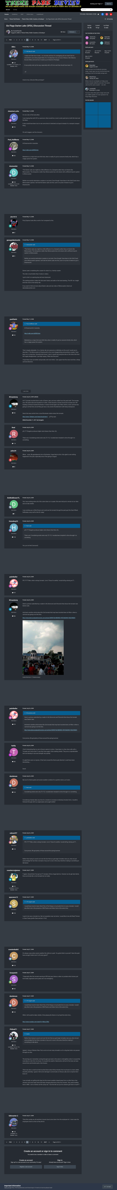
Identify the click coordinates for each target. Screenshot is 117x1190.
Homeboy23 (13, 521)
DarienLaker (93, 37)
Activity (15, 9)
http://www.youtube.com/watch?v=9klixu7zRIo (36, 1021)
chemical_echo (13, 111)
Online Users (30, 14)
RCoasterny (13, 397)
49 (13, 232)
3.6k (14, 792)
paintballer (13, 577)
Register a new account (26, 1166)
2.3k (14, 849)
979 (14, 592)
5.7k (14, 1045)
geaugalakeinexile (13, 240)
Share (63, 32)
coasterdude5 (13, 949)
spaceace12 (13, 897)
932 (14, 335)
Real (13, 427)
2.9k (14, 913)
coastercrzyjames (13, 870)
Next (45, 40)
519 (14, 886)
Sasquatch (13, 973)
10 (38, 40)
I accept (107, 1186)
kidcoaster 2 (13, 1116)
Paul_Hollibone (13, 140)
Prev (10, 40)
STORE (95, 14)
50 (13, 256)
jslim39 (13, 451)
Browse (8, 10)
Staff (22, 14)
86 (13, 466)
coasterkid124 (93, 42)
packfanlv (13, 319)
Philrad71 (13, 1029)
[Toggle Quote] (25, 51)
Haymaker (107, 37)
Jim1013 (13, 217)
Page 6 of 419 (57, 40)
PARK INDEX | (89, 14)
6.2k (14, 62)
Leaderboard (40, 14)
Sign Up (109, 3)
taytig (13, 746)
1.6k (14, 1131)
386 (14, 413)
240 (14, 155)
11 (41, 40)
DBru (13, 47)
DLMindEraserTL (13, 498)
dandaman (13, 776)
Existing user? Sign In (96, 3)
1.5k (14, 537)
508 (14, 988)
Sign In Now (60, 1166)
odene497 (13, 833)
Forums (7, 14)
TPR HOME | (83, 14)
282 (14, 761)
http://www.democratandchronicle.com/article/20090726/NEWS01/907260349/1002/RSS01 (49, 618)
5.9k (14, 182)
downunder (13, 166)
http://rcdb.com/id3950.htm (30, 150)
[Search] (90, 9)
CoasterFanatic (17, 31)
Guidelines (14, 14)
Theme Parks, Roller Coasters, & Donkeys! (33, 33)
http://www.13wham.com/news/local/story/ (35, 416)
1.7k (14, 443)
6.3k (14, 965)
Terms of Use (7, 1187)
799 (14, 127)
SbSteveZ (107, 42)
